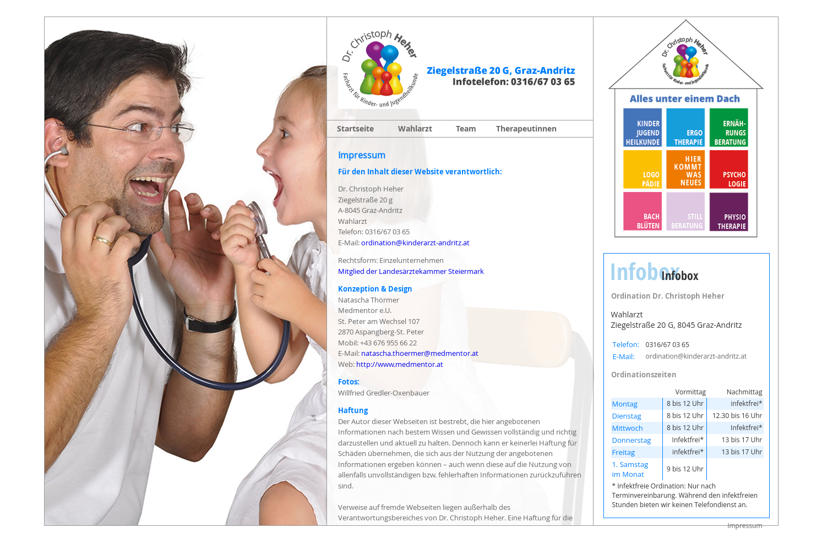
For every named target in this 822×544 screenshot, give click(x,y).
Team (466, 128)
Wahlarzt (415, 128)
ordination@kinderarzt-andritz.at (415, 243)
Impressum (744, 525)
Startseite (355, 128)
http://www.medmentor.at (399, 364)
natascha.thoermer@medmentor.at (419, 353)
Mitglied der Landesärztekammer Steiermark (411, 271)
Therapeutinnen (526, 128)
